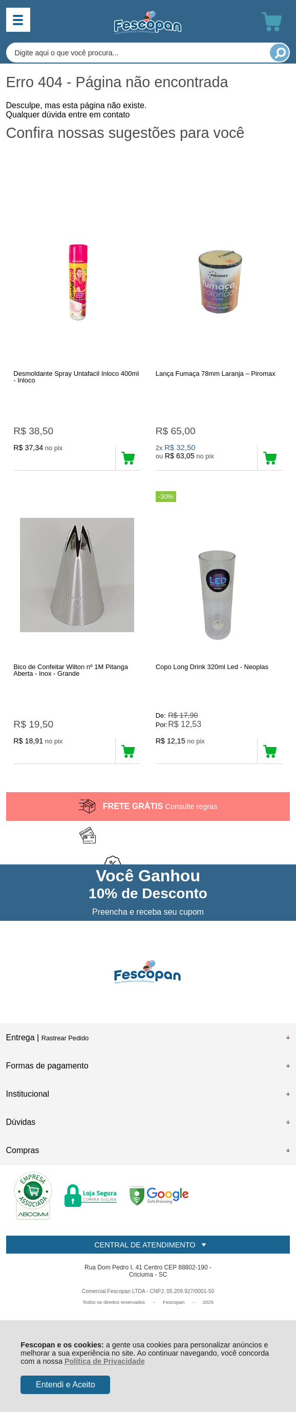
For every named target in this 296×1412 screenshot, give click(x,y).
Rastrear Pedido (65, 1038)
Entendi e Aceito (65, 1384)
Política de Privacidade (105, 1361)
